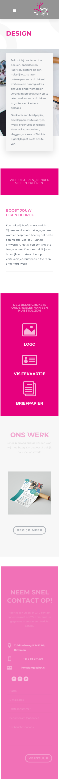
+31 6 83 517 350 (32, 663)
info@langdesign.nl (33, 672)
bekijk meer (29, 530)
